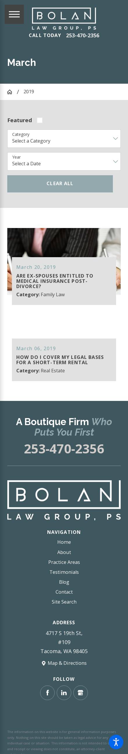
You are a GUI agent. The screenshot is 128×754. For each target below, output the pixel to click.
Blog (64, 581)
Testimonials (64, 572)
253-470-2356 (82, 35)
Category (20, 134)
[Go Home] (12, 92)
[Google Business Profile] (80, 692)
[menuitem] (64, 542)
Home (64, 542)
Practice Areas (64, 562)
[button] (116, 742)
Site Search (64, 601)
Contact (64, 591)
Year (16, 157)
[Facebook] (47, 692)
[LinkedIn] (64, 692)
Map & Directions (67, 663)
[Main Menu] (14, 14)
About (64, 552)
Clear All (60, 183)
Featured (19, 120)
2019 (29, 91)
